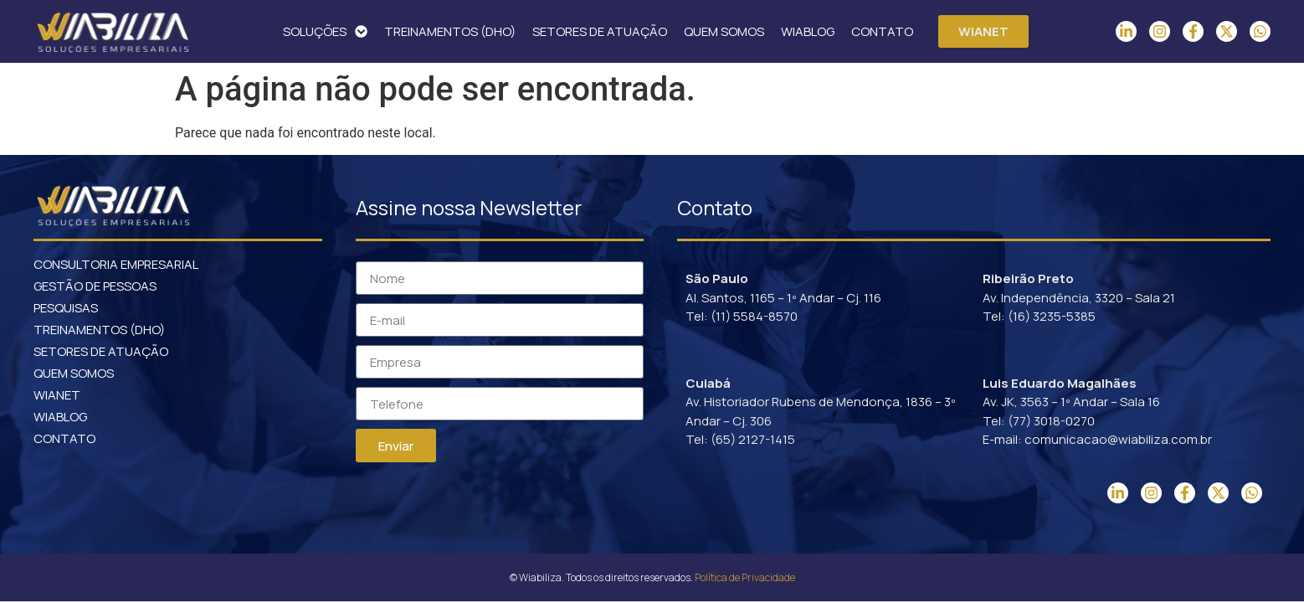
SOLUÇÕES (325, 31)
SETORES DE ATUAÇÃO (599, 31)
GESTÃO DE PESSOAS (95, 286)
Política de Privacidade (745, 577)
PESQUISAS (65, 308)
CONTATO (882, 31)
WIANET (56, 395)
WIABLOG (807, 31)
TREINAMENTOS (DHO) (450, 31)
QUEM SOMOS (724, 31)
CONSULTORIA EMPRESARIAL (115, 264)
